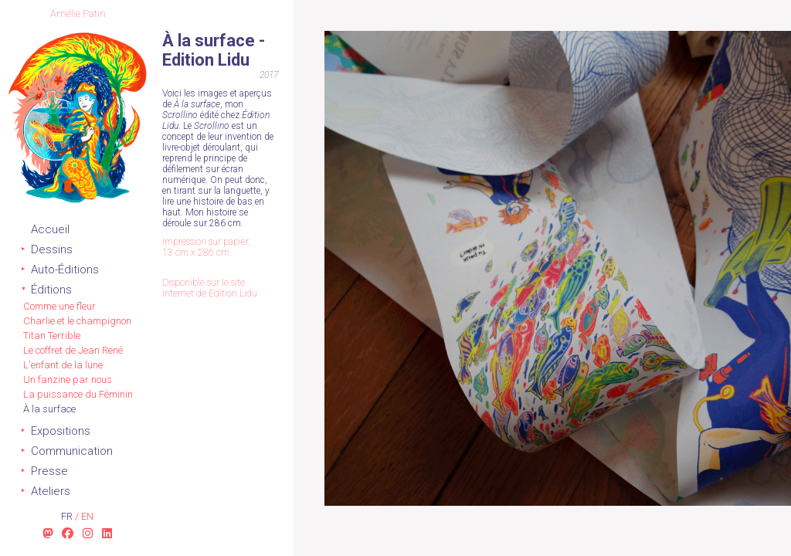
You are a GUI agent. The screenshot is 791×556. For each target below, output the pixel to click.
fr (68, 516)
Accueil (50, 229)
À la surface (49, 409)
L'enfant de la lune (63, 365)
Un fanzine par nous (67, 379)
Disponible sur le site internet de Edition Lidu (209, 288)
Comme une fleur (59, 306)
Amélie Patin (78, 13)
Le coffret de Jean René (73, 350)
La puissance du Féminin (78, 394)
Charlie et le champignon (77, 321)
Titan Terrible (51, 335)
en (87, 516)
